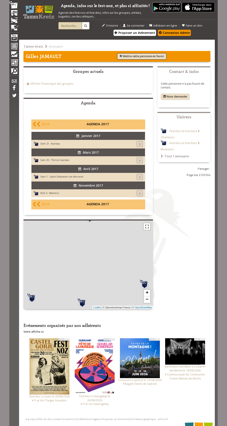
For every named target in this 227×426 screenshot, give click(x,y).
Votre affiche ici (33, 332)
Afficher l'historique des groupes (51, 84)
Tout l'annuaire (175, 156)
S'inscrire (110, 25)
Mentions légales (90, 419)
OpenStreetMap (143, 307)
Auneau (55, 143)
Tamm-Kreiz (33, 46)
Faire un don (192, 25)
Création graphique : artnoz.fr (150, 419)
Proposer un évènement (134, 33)
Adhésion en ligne (163, 25)
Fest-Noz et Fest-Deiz (183, 131)
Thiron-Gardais (60, 160)
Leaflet (97, 307)
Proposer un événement (117, 419)
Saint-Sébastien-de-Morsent (66, 176)
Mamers (54, 193)
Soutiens (68, 419)
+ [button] (147, 293)
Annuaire (56, 46)
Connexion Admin (174, 33)
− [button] (147, 299)
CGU (77, 419)
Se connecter (134, 25)
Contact (57, 419)
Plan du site (44, 419)
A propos (31, 419)
